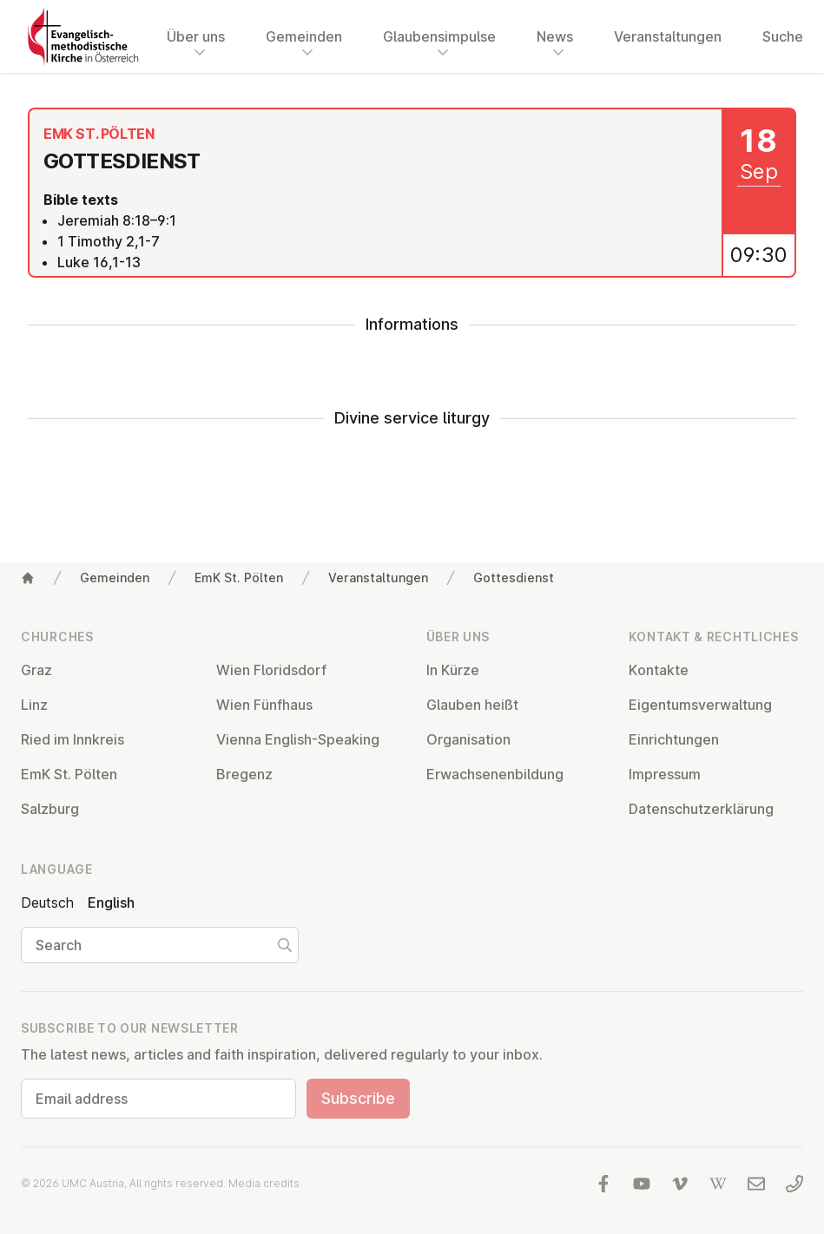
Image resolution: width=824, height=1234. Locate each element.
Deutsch (47, 902)
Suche (782, 36)
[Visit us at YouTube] (641, 1183)
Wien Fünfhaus (264, 704)
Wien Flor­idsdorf (271, 670)
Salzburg (50, 808)
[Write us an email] (756, 1183)
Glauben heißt (472, 704)
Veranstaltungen (668, 36)
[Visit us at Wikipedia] (718, 1183)
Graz (36, 670)
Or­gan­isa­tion (468, 739)
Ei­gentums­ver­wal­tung (700, 704)
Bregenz (244, 774)
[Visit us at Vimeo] (680, 1183)
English (111, 902)
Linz (34, 704)
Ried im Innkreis (72, 739)
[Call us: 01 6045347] (794, 1183)
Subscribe (358, 1098)
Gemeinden (114, 577)
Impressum (665, 774)
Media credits (264, 1183)
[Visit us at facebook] (603, 1183)
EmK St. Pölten (238, 577)
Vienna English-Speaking (297, 739)
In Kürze (452, 670)
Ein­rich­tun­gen (674, 739)
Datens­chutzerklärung (701, 808)
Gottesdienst (513, 577)
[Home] (28, 578)
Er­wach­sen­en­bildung (495, 774)
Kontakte (659, 670)
